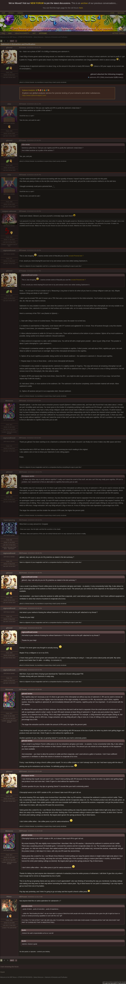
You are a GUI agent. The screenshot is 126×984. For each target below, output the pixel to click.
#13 (20, 573)
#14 (20, 608)
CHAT (3, 13)
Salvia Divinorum (38, 37)
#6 (20, 250)
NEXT (12, 41)
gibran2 (9, 48)
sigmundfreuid (9, 250)
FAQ (3, 33)
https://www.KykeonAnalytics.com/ (34, 95)
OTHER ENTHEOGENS (25, 37)
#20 (20, 897)
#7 (20, 271)
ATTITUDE (43, 33)
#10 (20, 472)
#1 (20, 47)
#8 (20, 401)
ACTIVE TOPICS (118, 33)
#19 (20, 831)
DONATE (20, 13)
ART (34, 33)
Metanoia (9, 401)
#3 (20, 140)
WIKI (10, 33)
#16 (20, 670)
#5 (20, 211)
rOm (9, 104)
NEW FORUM (37, 3)
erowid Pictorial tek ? (76, 256)
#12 (20, 553)
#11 (20, 520)
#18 (20, 771)
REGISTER (121, 13)
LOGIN (112, 13)
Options (122, 44)
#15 (20, 628)
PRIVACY (11, 13)
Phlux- (9, 897)
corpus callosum (9, 211)
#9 (20, 438)
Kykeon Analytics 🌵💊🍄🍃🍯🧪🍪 (35, 90)
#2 (20, 104)
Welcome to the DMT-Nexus (8, 37)
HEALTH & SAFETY (22, 33)
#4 (20, 175)
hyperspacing (9, 520)
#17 (20, 689)
